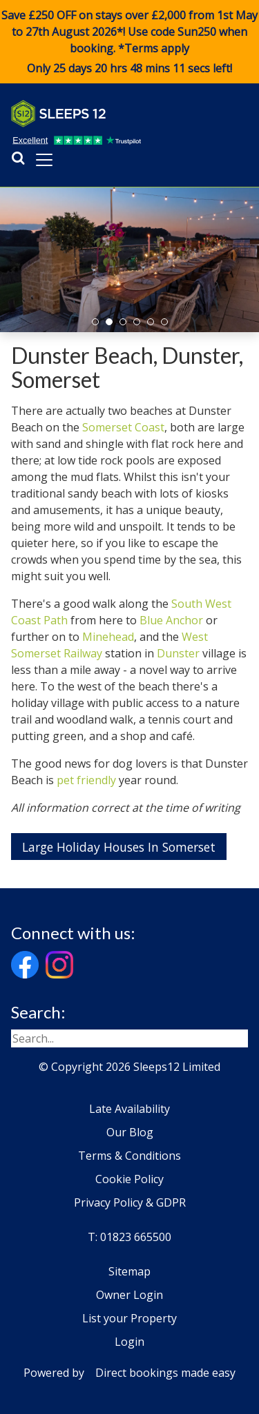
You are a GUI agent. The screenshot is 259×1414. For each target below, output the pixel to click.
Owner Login (129, 1294)
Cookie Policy (129, 1179)
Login (129, 1341)
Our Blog (129, 1132)
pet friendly (86, 780)
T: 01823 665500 (129, 1236)
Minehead (108, 636)
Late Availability (129, 1108)
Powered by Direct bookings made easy (129, 1372)
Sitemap (129, 1271)
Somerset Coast (123, 427)
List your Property (129, 1318)
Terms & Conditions (129, 1155)
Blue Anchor (171, 620)
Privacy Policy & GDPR (130, 1202)
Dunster (178, 653)
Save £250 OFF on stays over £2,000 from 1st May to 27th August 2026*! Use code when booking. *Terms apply (129, 42)
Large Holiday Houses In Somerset (118, 847)
